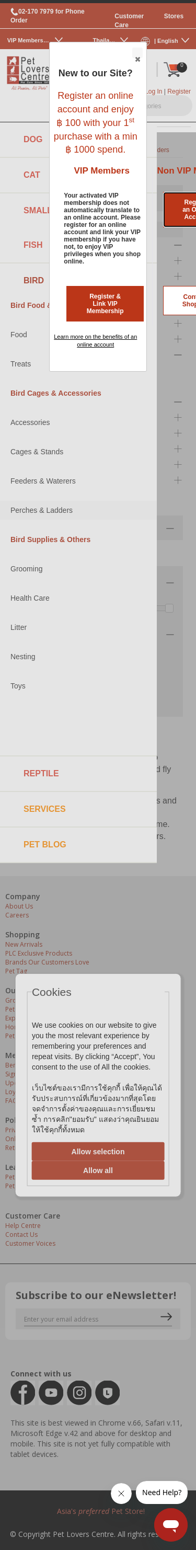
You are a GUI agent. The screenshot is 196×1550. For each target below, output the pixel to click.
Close (137, 53)
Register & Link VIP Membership (105, 304)
